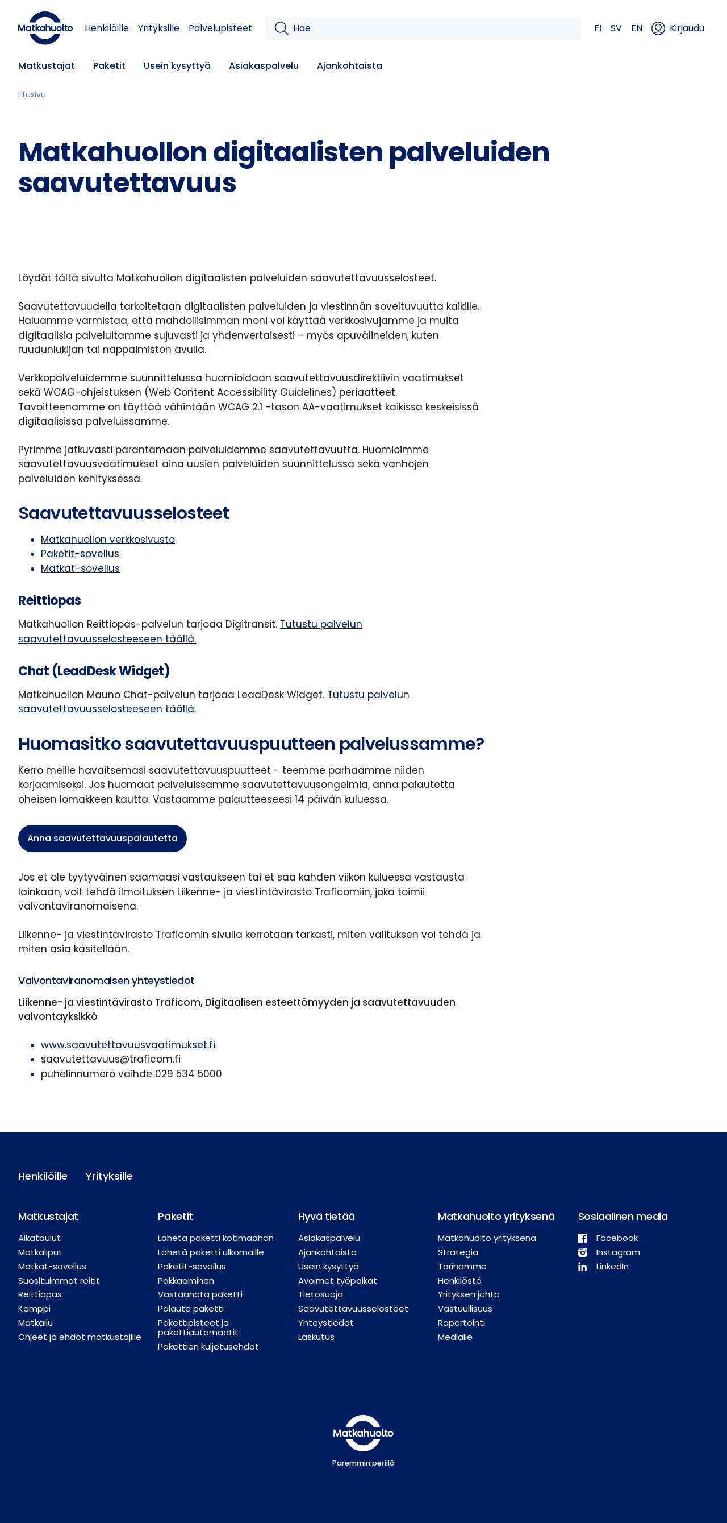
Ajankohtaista (349, 65)
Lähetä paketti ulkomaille (211, 1252)
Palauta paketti (191, 1308)
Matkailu (35, 1323)
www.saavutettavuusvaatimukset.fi (128, 1045)
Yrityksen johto (469, 1294)
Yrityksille (158, 28)
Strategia (458, 1252)
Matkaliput (40, 1252)
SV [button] (616, 28)
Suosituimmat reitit (59, 1281)
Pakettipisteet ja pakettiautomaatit (198, 1327)
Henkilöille (107, 28)
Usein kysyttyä (177, 65)
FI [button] (598, 28)
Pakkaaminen (186, 1281)
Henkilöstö (460, 1281)
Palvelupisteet (220, 28)
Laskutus (316, 1337)
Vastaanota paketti (200, 1294)
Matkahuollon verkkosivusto (108, 539)
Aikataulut (39, 1238)
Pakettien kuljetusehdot (208, 1346)
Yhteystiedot (326, 1323)
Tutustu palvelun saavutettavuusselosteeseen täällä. (190, 631)
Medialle (455, 1337)
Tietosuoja (320, 1294)
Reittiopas (40, 1294)
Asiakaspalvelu (264, 65)
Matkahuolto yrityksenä (487, 1238)
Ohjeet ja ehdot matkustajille (79, 1337)
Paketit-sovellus (80, 554)
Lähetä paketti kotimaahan (216, 1238)
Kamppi (34, 1308)
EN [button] (636, 28)
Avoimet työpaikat (337, 1281)
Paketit (109, 65)
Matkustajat (46, 65)
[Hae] (432, 28)
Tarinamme (462, 1266)
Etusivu (32, 94)
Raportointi (461, 1323)
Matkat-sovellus (80, 568)
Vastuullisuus (465, 1308)
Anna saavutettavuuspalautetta (102, 838)
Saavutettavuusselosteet (353, 1308)
